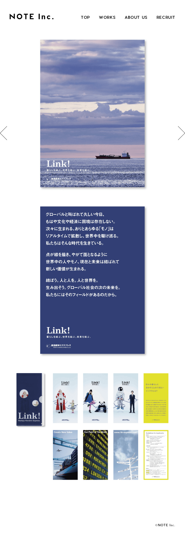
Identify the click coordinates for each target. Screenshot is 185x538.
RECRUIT (166, 17)
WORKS (107, 17)
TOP (85, 17)
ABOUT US (136, 17)
